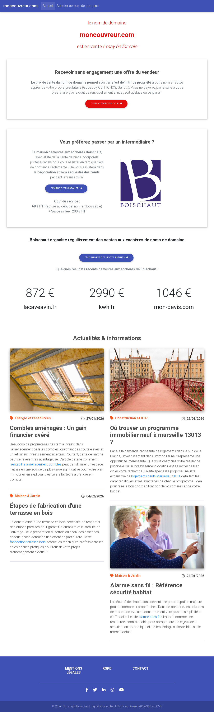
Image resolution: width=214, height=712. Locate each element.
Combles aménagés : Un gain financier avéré (48, 432)
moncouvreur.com (107, 35)
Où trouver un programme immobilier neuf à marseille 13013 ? (155, 435)
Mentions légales (73, 670)
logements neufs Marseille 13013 (155, 476)
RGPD (107, 668)
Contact (140, 668)
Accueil (49, 5)
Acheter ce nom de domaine (78, 6)
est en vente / (107, 46)
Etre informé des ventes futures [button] (106, 257)
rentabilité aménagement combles (36, 464)
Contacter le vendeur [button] (106, 103)
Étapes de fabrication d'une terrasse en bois (46, 509)
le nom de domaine (107, 22)
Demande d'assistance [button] (66, 188)
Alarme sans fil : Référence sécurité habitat (146, 589)
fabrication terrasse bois (28, 542)
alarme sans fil (149, 617)
